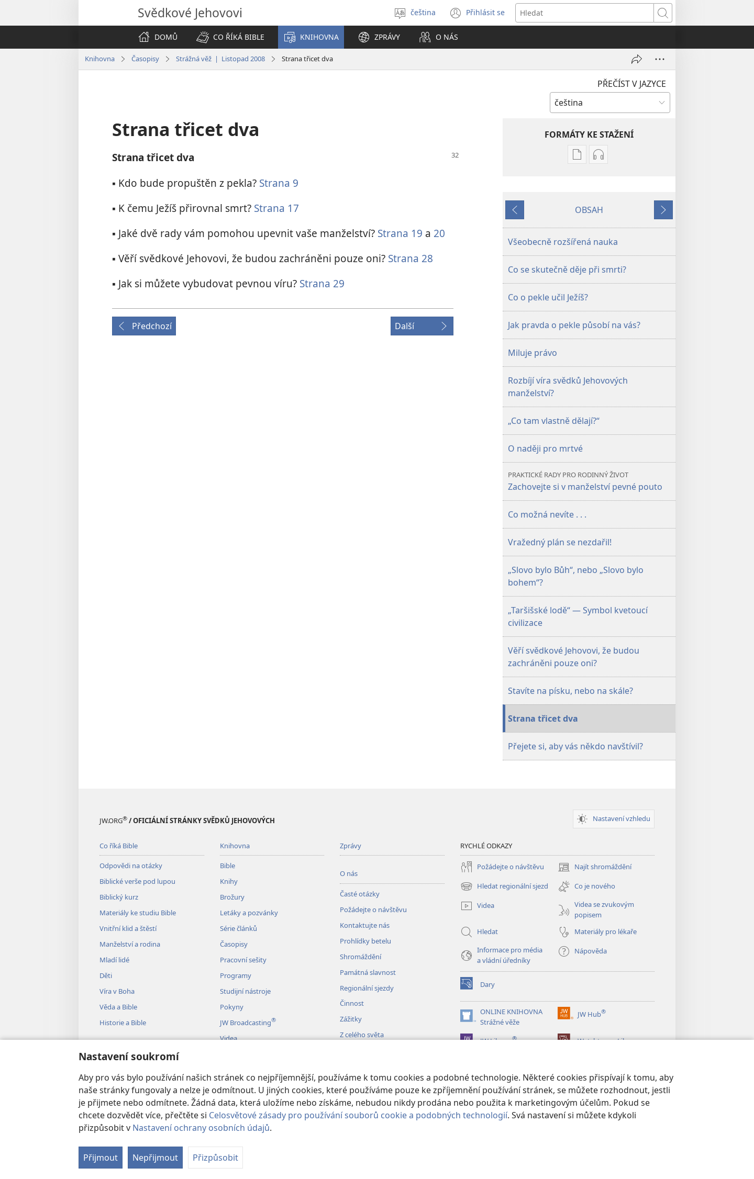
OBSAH (589, 210)
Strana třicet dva (543, 718)
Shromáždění (360, 956)
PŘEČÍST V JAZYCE (631, 83)
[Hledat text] (584, 13)
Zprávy (350, 845)
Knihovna (100, 58)
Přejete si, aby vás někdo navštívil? (575, 746)
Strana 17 (276, 208)
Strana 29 (322, 283)
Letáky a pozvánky (249, 912)
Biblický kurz (118, 897)
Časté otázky (360, 894)
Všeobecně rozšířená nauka (563, 242)
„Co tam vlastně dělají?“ (554, 420)
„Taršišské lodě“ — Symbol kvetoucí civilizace (578, 616)
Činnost (352, 1003)
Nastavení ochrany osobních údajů (201, 1127)
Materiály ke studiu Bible (137, 912)
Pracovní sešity (243, 959)
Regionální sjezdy (367, 988)
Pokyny (231, 1007)
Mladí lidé (114, 959)
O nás (349, 873)
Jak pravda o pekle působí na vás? (574, 325)
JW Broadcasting (248, 1022)
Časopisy (145, 58)
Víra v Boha (117, 991)
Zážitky (351, 1019)
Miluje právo (532, 352)
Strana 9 (278, 183)
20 (439, 233)
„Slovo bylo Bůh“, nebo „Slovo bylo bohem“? (576, 576)
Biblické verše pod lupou (137, 881)
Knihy (229, 881)
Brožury (232, 897)
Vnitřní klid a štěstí (128, 928)
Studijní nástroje (245, 991)
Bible (227, 865)
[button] (230, 37)
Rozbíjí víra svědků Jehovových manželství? (568, 387)
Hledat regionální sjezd (504, 886)
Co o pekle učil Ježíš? (548, 297)
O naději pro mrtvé (545, 448)
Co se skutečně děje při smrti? (567, 269)
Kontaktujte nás (365, 925)
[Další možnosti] (659, 59)
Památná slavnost (368, 972)
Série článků (238, 928)
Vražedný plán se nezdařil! (560, 542)
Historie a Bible (122, 1022)
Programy (235, 975)
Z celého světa (362, 1034)
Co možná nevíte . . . (547, 514)
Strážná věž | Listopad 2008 (220, 58)
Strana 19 (400, 233)
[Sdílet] (636, 59)
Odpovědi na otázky (130, 865)
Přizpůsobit (215, 1157)
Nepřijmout (155, 1157)
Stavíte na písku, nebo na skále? (570, 691)
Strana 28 (410, 258)
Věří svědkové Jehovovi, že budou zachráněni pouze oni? (573, 657)
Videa (228, 1038)
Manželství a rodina (129, 944)
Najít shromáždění (594, 867)
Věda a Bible (118, 1007)
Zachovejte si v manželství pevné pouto (590, 481)
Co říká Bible (118, 845)
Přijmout (100, 1157)
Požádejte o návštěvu (373, 909)
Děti (105, 975)
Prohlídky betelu (365, 941)
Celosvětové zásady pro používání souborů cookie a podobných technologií (358, 1115)
